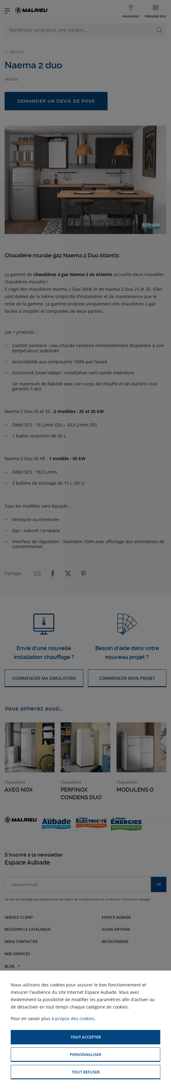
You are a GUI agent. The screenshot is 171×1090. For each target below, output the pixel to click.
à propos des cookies (72, 1018)
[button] (85, 1037)
